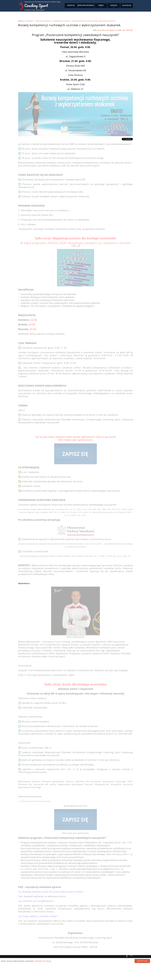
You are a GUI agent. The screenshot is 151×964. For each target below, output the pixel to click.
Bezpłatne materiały (86, 5)
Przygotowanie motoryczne (61, 21)
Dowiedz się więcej (43, 961)
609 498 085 (127, 30)
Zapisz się (71, 5)
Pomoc (101, 5)
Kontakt (113, 5)
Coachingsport (28, 21)
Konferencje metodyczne (43, 21)
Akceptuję (142, 961)
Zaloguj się (126, 5)
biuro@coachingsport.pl (108, 30)
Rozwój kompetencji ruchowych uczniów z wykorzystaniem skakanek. (94, 21)
